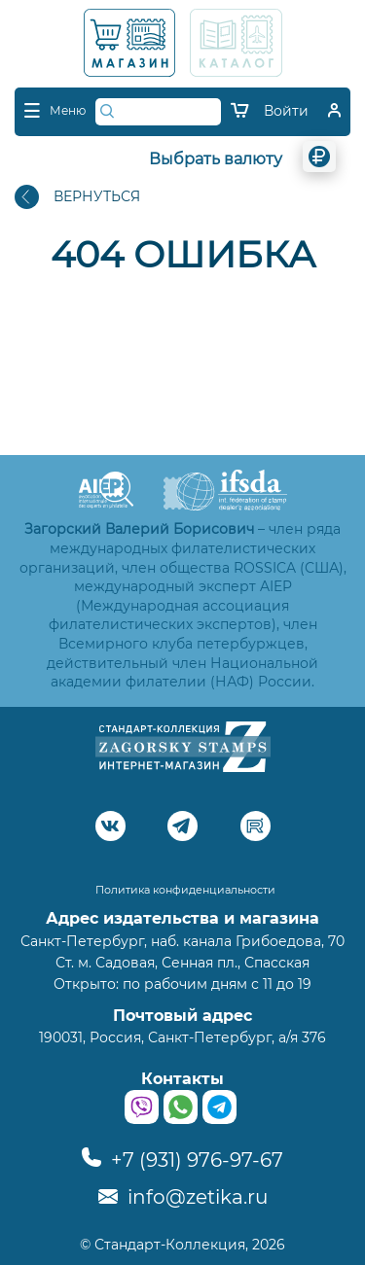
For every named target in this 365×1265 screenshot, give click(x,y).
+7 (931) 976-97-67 (182, 1160)
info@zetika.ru (183, 1197)
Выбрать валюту (215, 159)
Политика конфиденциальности (185, 889)
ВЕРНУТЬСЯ (77, 197)
